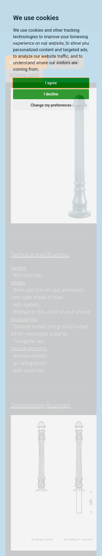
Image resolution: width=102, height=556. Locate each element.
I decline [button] (51, 94)
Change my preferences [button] (51, 105)
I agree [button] (51, 83)
